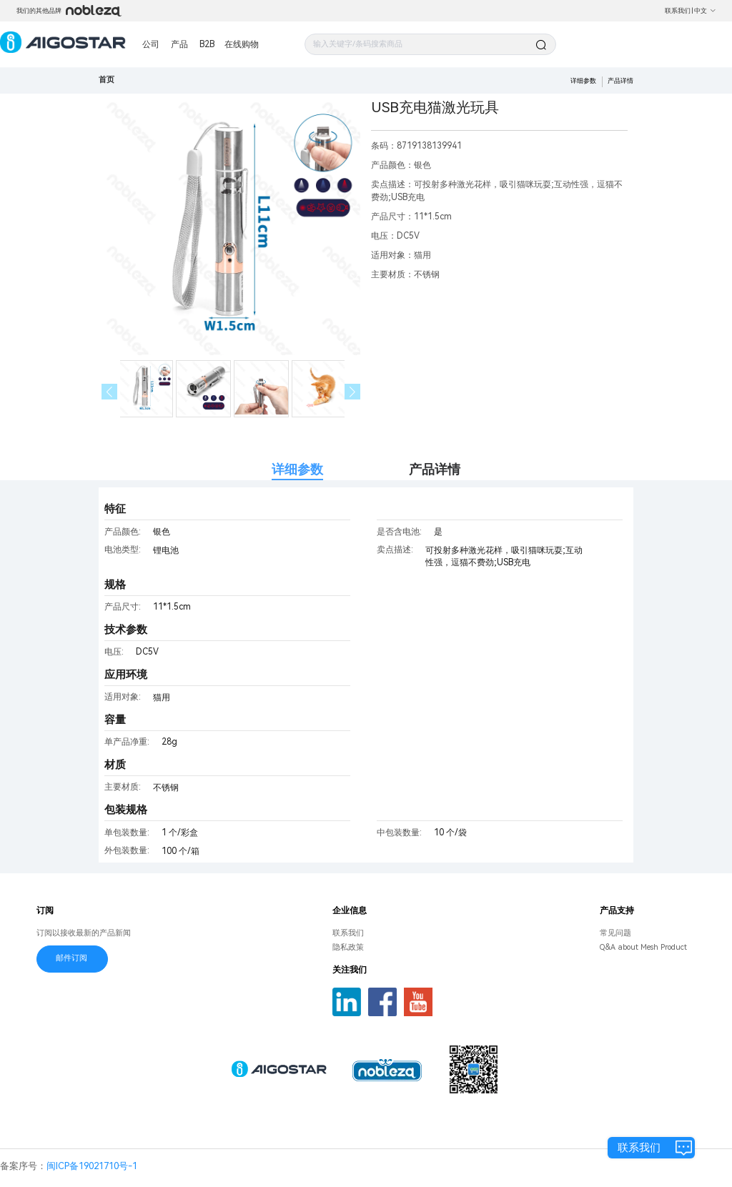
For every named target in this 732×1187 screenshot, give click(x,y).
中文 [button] (705, 10)
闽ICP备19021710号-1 (91, 1166)
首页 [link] (106, 79)
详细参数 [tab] (297, 469)
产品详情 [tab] (434, 469)
